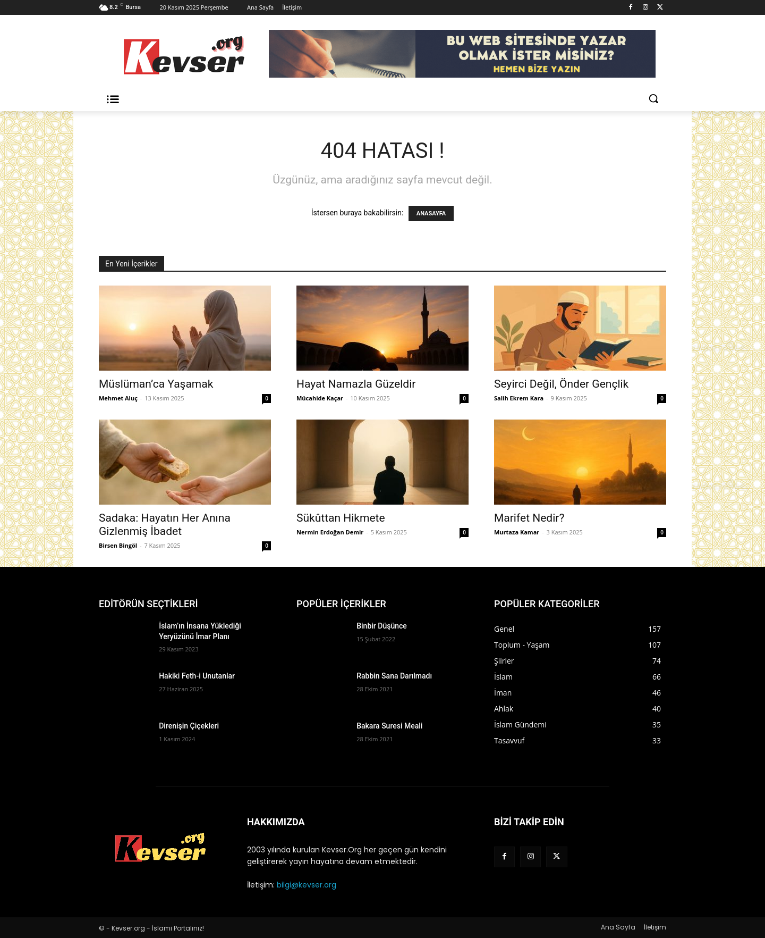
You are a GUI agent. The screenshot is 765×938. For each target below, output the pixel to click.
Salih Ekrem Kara (518, 398)
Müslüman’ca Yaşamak (156, 384)
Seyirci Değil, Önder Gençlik (561, 384)
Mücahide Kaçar (319, 398)
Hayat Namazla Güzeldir (355, 384)
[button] (653, 98)
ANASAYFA (431, 213)
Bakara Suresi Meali (389, 726)
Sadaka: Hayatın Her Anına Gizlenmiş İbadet (165, 525)
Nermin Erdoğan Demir (329, 532)
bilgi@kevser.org (306, 885)
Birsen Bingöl (118, 545)
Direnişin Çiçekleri (189, 726)
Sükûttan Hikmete (340, 518)
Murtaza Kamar (516, 532)
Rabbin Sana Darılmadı (394, 676)
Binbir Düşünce (381, 626)
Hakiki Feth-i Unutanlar (197, 676)
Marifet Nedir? (529, 518)
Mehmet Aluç (118, 398)
